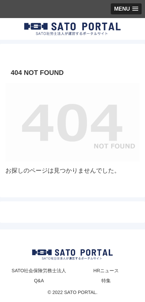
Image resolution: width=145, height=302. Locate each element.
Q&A (39, 280)
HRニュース (106, 270)
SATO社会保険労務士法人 (39, 270)
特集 (106, 280)
